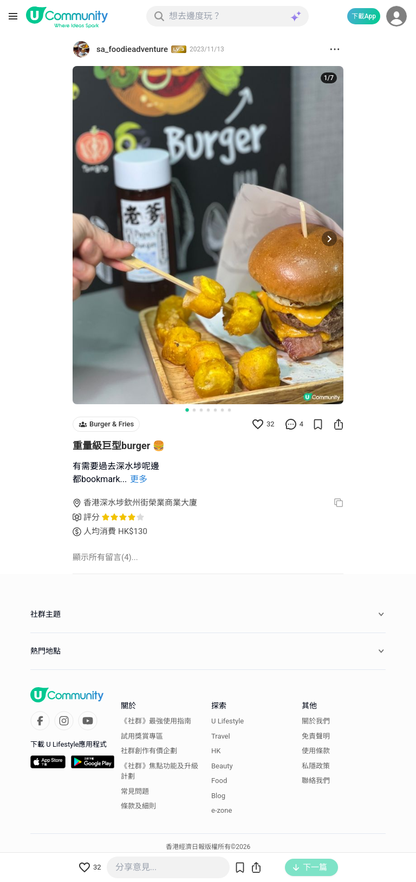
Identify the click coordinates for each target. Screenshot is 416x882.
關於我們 (316, 721)
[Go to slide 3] (201, 410)
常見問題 (135, 791)
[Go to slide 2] (194, 410)
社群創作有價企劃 (149, 751)
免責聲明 (316, 736)
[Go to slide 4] (208, 410)
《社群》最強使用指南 (156, 721)
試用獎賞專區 (142, 736)
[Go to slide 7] (229, 410)
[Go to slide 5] (215, 410)
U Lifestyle (227, 721)
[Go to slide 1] (186, 409)
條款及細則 (138, 806)
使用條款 (316, 751)
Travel (220, 736)
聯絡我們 (316, 780)
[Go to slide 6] (222, 410)
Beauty (222, 766)
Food (219, 780)
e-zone (221, 810)
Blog (218, 796)
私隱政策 (316, 766)
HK (215, 751)
